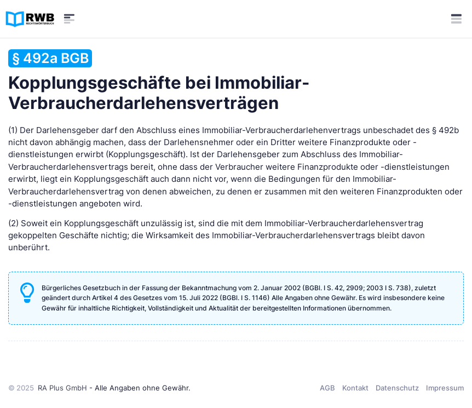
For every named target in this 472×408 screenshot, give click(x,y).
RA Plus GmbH (62, 387)
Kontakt (355, 387)
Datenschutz (397, 387)
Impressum (445, 387)
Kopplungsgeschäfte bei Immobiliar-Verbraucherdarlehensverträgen (159, 81)
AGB (327, 387)
